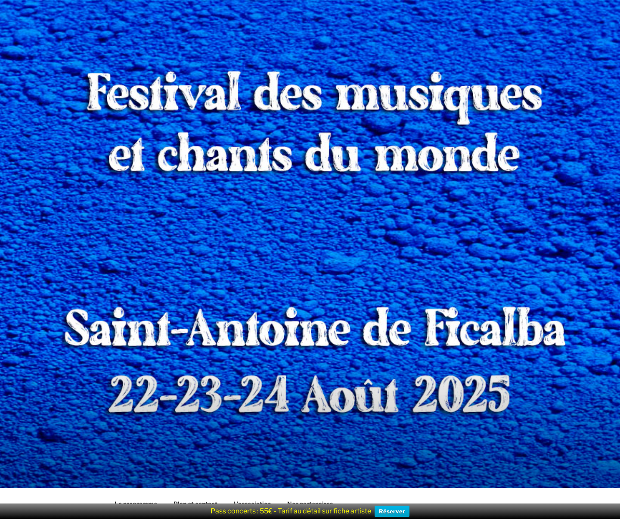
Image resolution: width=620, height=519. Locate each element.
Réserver (392, 511)
